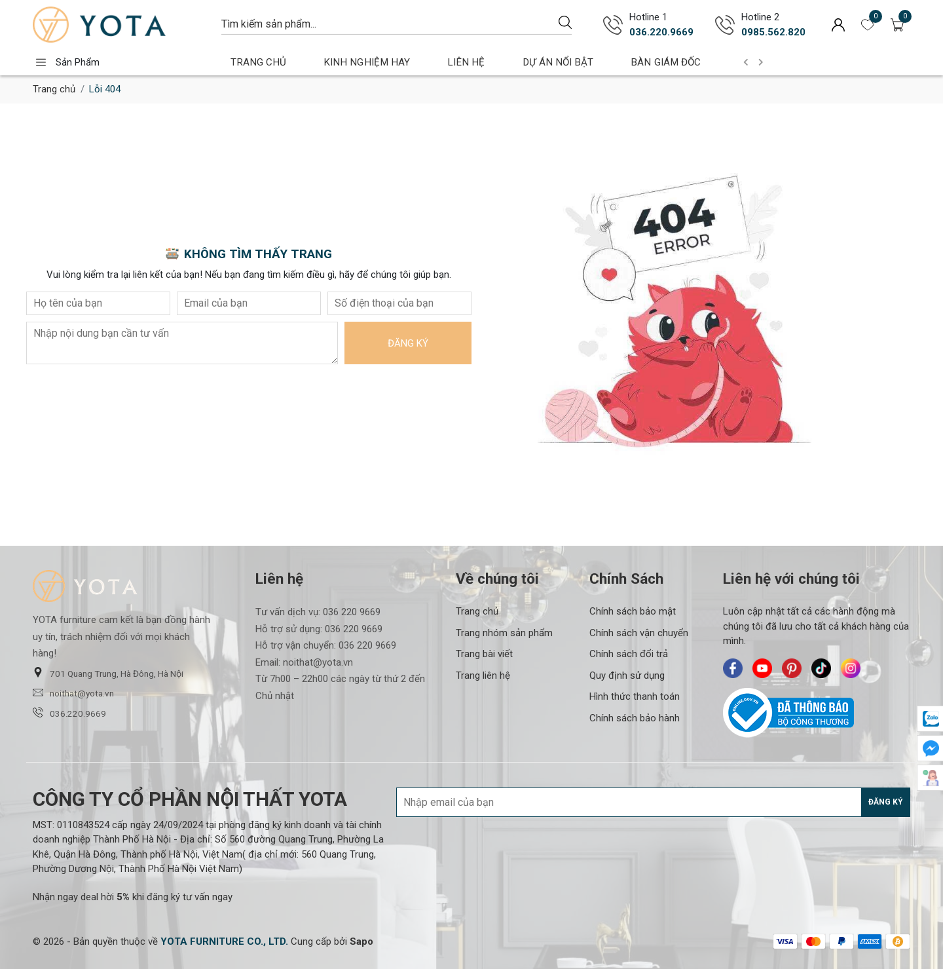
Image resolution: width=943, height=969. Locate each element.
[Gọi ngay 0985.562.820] (725, 25)
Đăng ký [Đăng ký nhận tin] (885, 802)
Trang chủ (54, 89)
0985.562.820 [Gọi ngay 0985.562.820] (773, 32)
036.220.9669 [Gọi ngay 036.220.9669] (661, 32)
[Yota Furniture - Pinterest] (792, 668)
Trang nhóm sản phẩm (504, 633)
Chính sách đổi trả (628, 654)
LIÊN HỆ (448, 62)
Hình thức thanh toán (634, 696)
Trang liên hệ (483, 675)
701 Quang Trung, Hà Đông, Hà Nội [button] (108, 673)
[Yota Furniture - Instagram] (850, 668)
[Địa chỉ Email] (653, 802)
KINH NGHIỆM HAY (356, 62)
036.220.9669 (69, 713)
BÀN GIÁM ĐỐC (629, 62)
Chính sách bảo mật (632, 611)
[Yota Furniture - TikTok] (821, 668)
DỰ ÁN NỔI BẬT (529, 62)
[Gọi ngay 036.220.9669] (613, 25)
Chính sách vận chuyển (638, 633)
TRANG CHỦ (253, 62)
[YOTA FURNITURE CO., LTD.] (224, 941)
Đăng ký (408, 343)
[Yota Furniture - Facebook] (733, 668)
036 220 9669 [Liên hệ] (351, 612)
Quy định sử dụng (627, 675)
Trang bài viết (484, 654)
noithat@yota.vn (73, 693)
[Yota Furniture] (120, 25)
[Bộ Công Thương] (816, 713)
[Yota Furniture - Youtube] (762, 668)
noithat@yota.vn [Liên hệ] (318, 662)
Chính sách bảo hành (634, 718)
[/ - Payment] (785, 941)
